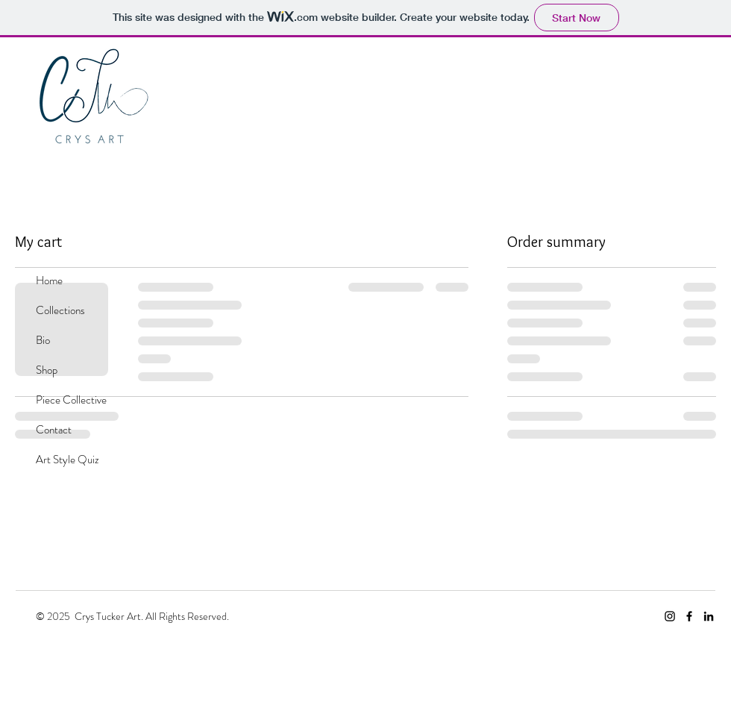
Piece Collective (71, 400)
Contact (54, 429)
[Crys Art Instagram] (670, 616)
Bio (43, 340)
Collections (60, 310)
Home (49, 280)
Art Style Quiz (67, 459)
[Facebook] (689, 616)
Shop (46, 370)
